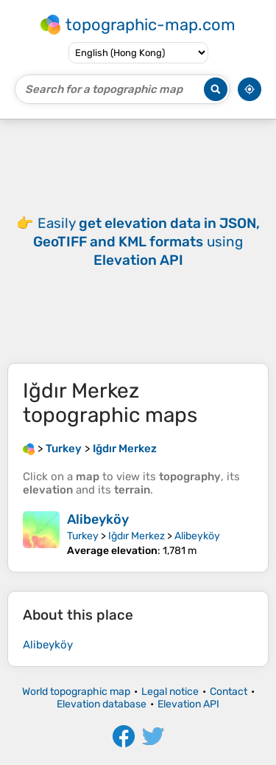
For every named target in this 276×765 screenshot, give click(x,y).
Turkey (83, 536)
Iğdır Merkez (136, 536)
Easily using (146, 242)
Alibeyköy (98, 519)
